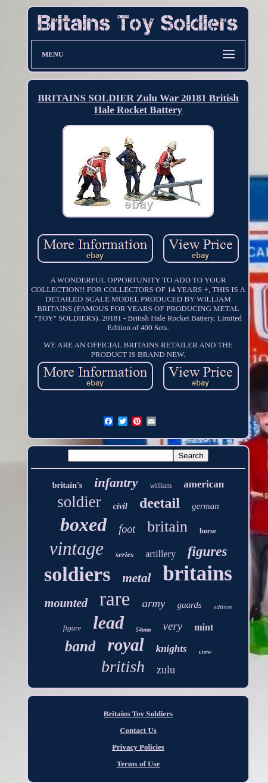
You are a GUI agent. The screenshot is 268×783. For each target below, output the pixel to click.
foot (127, 529)
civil (120, 506)
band (80, 646)
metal (136, 578)
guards (189, 605)
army (153, 603)
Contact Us (138, 730)
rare (114, 599)
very (173, 626)
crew (205, 651)
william (161, 485)
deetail (159, 503)
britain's (67, 485)
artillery (160, 554)
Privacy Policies (138, 746)
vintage (76, 548)
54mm (143, 629)
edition (223, 606)
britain (167, 526)
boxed (83, 524)
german (205, 506)
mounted (66, 603)
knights (171, 648)
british (123, 666)
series (124, 554)
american (203, 484)
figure (72, 627)
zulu (166, 670)
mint (203, 627)
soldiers (77, 574)
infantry (116, 482)
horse (208, 531)
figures (207, 551)
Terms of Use (138, 763)
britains (197, 573)
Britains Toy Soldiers (138, 713)
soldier (79, 502)
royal (125, 644)
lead (108, 622)
